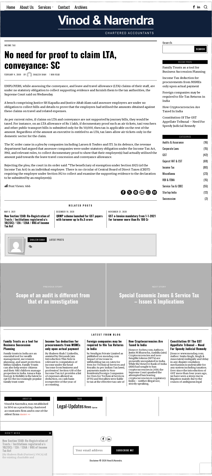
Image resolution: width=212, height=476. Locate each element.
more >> (25, 414)
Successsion (169, 199)
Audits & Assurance (173, 142)
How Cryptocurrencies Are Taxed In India (146, 343)
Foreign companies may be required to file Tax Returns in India (183, 97)
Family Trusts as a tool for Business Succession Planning (20, 344)
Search (167, 42)
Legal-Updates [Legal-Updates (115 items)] (70, 406)
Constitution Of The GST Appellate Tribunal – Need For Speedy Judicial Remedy (183, 122)
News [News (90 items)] (87, 406)
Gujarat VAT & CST (172, 161)
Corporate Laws (170, 149)
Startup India (169, 192)
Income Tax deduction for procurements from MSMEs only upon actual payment (181, 82)
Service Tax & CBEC (172, 186)
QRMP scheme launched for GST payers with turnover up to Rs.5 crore (79, 217)
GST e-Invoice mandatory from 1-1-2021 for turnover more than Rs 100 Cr (132, 217)
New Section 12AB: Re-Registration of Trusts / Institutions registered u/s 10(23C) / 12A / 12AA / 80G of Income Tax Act (27, 221)
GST (164, 155)
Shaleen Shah (36, 75)
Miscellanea (168, 174)
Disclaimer (94, 460)
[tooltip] (194, 7)
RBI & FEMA (168, 180)
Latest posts (56, 239)
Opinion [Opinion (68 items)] (94, 407)
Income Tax (9, 45)
